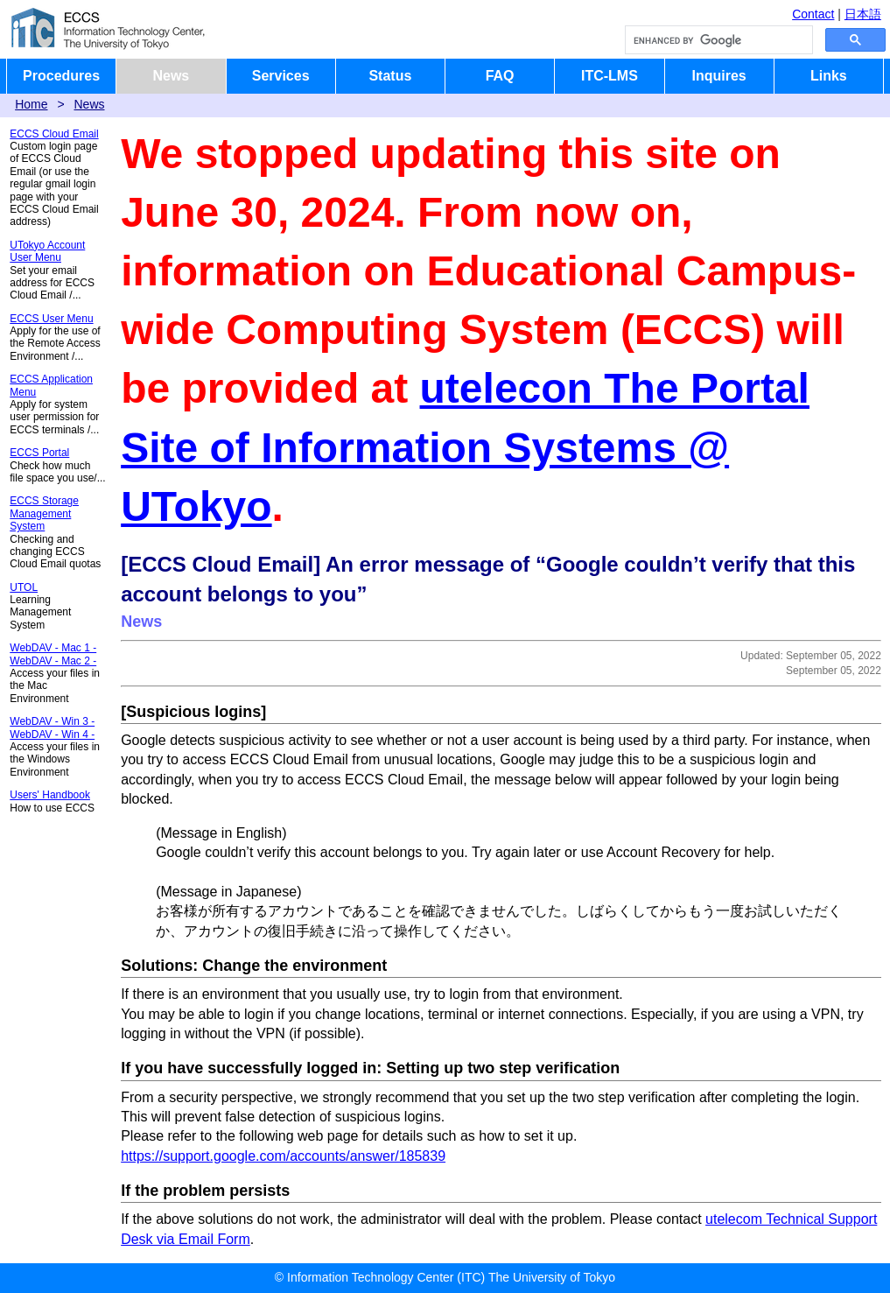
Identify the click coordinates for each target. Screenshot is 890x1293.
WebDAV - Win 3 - (52, 721)
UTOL (24, 587)
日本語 (862, 14)
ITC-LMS (609, 75)
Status (389, 75)
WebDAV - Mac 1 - (53, 648)
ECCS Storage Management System (44, 513)
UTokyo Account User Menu (47, 251)
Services (281, 75)
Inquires (719, 75)
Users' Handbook (50, 795)
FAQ (500, 75)
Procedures (61, 75)
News (170, 75)
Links (828, 75)
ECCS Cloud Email (54, 134)
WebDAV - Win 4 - (52, 734)
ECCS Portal (39, 452)
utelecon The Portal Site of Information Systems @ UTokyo (465, 447)
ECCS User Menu (51, 319)
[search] (717, 40)
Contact (813, 14)
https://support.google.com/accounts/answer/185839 (283, 1156)
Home (31, 104)
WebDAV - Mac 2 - (53, 661)
